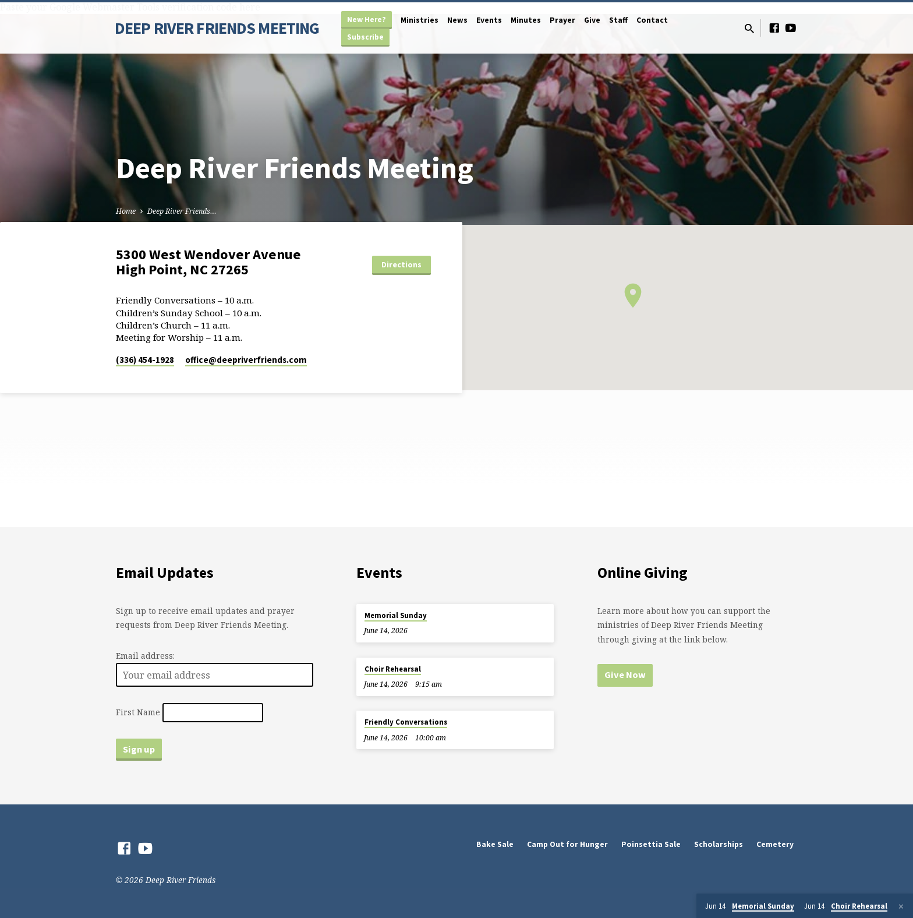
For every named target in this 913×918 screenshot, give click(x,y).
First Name (138, 712)
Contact (652, 20)
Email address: (145, 655)
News (457, 20)
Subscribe (365, 37)
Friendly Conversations (406, 722)
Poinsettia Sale (651, 844)
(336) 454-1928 (145, 359)
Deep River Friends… (182, 211)
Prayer (562, 20)
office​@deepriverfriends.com (246, 359)
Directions (401, 264)
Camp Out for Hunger (567, 844)
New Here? (366, 19)
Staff (618, 20)
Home (126, 211)
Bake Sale (495, 844)
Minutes (526, 20)
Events (489, 20)
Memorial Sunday (396, 615)
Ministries (419, 20)
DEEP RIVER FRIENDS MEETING (217, 27)
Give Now (625, 674)
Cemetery (775, 844)
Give (592, 20)
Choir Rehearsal (393, 669)
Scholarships (718, 844)
